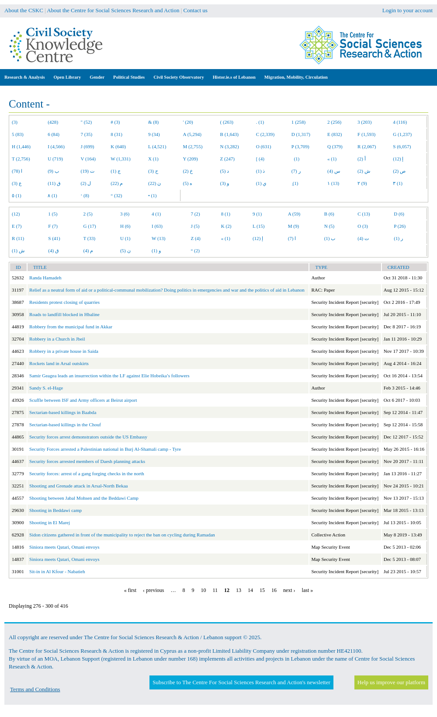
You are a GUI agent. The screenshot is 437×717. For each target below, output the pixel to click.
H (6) (125, 226)
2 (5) (88, 213)
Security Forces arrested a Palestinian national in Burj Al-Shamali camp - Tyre (105, 449)
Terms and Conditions (35, 689)
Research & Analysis (24, 77)
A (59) (294, 213)
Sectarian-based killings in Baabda (62, 412)
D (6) (399, 213)
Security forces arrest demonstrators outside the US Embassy (88, 436)
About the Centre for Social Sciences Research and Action (113, 10)
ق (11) (54, 183)
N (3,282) (229, 146)
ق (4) (53, 250)
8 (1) (225, 213)
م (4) (88, 250)
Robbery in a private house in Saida (63, 351)
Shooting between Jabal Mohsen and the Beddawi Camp (84, 498)
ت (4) (363, 238)
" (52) (86, 122)
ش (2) (363, 171)
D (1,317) (300, 134)
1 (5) (52, 213)
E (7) (16, 226)
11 (215, 590)
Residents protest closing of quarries (64, 302)
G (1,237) (402, 134)
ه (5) (188, 183)
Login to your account (407, 10)
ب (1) (330, 238)
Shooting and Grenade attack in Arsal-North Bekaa (78, 485)
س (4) (333, 171)
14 (250, 590)
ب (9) (53, 171)
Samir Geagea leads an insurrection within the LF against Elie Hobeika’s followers (109, 375)
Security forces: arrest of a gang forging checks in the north (86, 473)
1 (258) (298, 122)
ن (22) (154, 183)
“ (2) (195, 250)
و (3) (224, 183)
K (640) (118, 146)
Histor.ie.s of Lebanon (234, 77)
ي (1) (261, 183)
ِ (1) (294, 183)
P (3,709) (300, 146)
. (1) (260, 122)
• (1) (152, 195)
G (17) (89, 226)
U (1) (125, 238)
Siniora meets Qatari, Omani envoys (64, 547)
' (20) (188, 122)
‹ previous (153, 590)
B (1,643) (229, 134)
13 (238, 590)
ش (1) (18, 250)
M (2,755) (193, 146)
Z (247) (227, 158)
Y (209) (190, 158)
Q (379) (335, 146)
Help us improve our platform (391, 682)
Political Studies (129, 77)
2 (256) (334, 122)
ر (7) (296, 171)
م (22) (117, 183)
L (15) (259, 226)
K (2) (226, 226)
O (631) (263, 146)
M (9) (293, 226)
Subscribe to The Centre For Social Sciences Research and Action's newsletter (241, 682)
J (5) (195, 226)
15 (262, 590)
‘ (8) (85, 195)
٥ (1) (16, 195)
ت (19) (87, 171)
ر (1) (398, 238)
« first (130, 590)
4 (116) (400, 122)
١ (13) (333, 183)
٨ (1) (52, 195)
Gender (97, 77)
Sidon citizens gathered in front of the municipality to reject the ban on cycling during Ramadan (122, 534)
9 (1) (257, 213)
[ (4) (260, 158)
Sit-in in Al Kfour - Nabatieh (57, 571)
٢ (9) (362, 183)
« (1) (331, 158)
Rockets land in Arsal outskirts (59, 363)
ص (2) (399, 171)
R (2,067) (366, 146)
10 (203, 590)
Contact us (196, 10)
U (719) (55, 158)
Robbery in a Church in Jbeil (57, 338)
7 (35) (87, 134)
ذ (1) (260, 171)
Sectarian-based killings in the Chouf (65, 424)
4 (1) (156, 213)
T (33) (89, 238)
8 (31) (116, 134)
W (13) (158, 238)
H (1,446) (21, 146)
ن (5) (125, 250)
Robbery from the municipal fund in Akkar (70, 326)
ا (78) (17, 171)
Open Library (67, 77)
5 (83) (18, 134)
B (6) (329, 213)
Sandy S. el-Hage (46, 387)
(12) (16, 213)
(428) (53, 122)
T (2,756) (21, 158)
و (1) (156, 250)
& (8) (153, 122)
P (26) (400, 226)
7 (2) (195, 213)
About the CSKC (23, 10)
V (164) (88, 158)
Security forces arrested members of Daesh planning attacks (87, 461)
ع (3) (17, 183)
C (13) (363, 213)
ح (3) (153, 171)
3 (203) (364, 122)
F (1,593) (366, 134)
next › (289, 590)
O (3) (362, 226)
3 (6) (124, 213)
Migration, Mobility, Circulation (296, 77)
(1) (295, 158)
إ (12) (398, 158)
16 (274, 590)
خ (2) (188, 171)
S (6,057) (402, 146)
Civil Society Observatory (178, 77)
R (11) (18, 238)
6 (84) (53, 134)
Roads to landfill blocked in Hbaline (64, 314)
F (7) (53, 226)
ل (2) (86, 183)
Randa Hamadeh (45, 277)
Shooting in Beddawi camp (55, 510)
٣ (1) (397, 183)
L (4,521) (157, 146)
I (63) (157, 226)
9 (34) (154, 134)
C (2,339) (265, 134)
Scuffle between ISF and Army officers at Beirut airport (83, 400)
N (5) (329, 226)
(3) (14, 122)
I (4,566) (56, 146)
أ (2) (361, 158)
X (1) (153, 158)
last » (307, 590)
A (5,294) (192, 134)
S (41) (54, 238)
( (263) (226, 122)
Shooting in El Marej (49, 522)
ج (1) (116, 171)
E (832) (334, 134)
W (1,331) (120, 158)
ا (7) (292, 238)
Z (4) (195, 238)
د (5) (224, 171)
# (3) (115, 122)
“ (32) (116, 195)
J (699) (87, 146)
